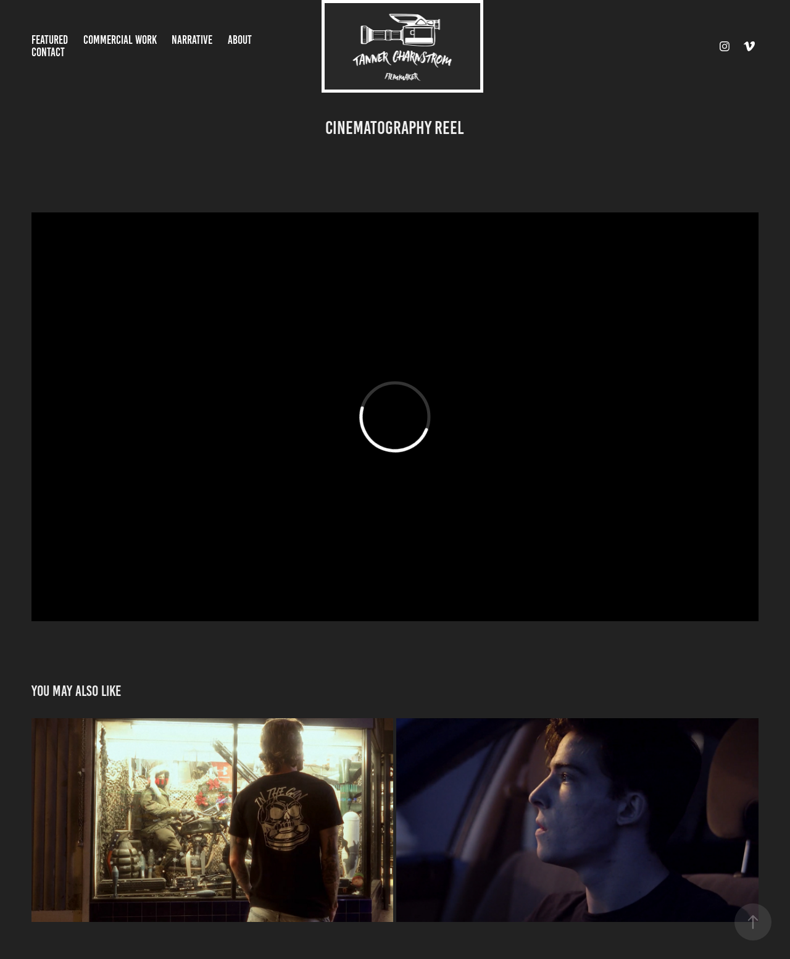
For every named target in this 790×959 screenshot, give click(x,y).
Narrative (192, 39)
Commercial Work (120, 39)
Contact (48, 52)
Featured (49, 39)
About (240, 39)
